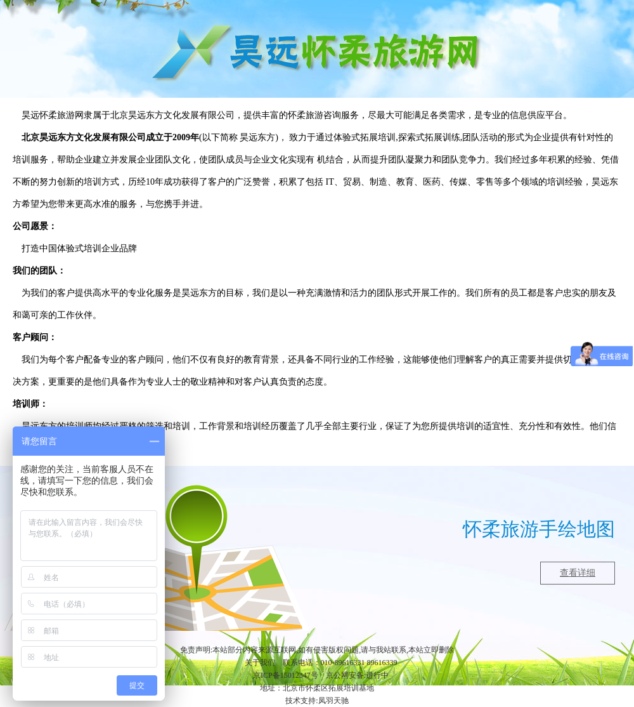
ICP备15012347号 (289, 675)
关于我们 (260, 662)
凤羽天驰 (333, 700)
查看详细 (577, 573)
